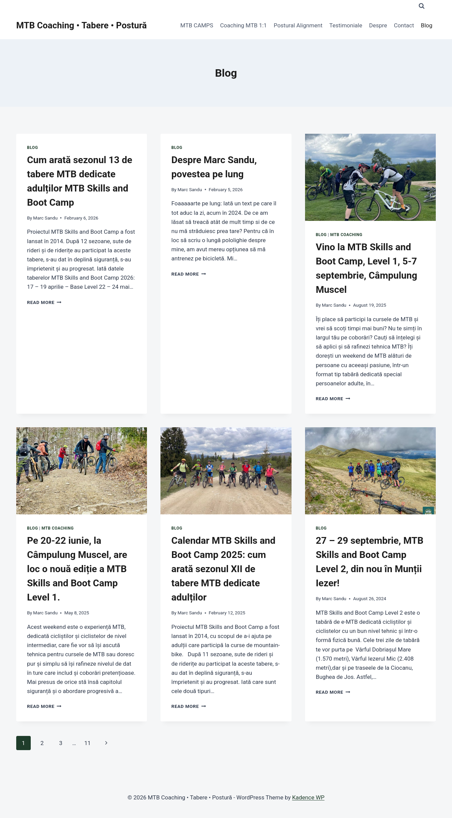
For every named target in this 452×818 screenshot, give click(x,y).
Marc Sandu (45, 218)
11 (87, 743)
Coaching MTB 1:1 (243, 25)
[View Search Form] (422, 6)
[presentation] (370, 177)
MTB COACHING (346, 234)
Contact (404, 25)
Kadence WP (308, 797)
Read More (44, 302)
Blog (426, 25)
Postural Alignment (298, 25)
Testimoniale (345, 25)
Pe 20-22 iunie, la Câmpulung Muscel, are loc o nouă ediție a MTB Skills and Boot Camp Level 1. (77, 569)
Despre (378, 25)
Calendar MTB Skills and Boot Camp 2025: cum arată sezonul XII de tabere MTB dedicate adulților (223, 569)
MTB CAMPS (196, 25)
